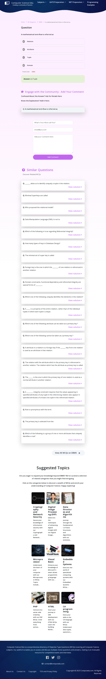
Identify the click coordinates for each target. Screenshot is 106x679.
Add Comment (53, 157)
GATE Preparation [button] (56, 2)
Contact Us (21, 671)
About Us (9, 671)
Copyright (32, 671)
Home (23, 22)
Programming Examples (92, 3)
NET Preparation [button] (76, 2)
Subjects (41, 2)
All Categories (32, 22)
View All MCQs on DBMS (68, 452)
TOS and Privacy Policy (48, 671)
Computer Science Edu (19, 3)
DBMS (41, 22)
